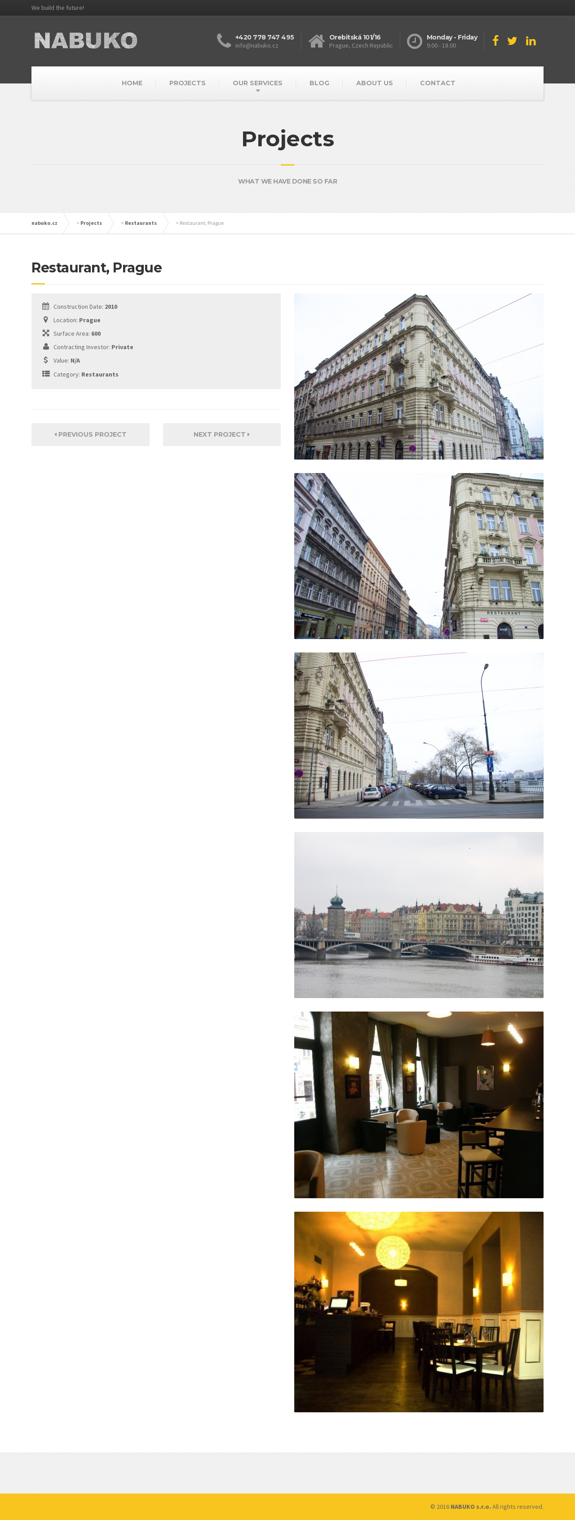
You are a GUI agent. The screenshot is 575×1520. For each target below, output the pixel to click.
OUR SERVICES (258, 83)
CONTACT (438, 83)
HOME (132, 83)
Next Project (222, 434)
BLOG (319, 83)
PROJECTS (187, 83)
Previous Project (90, 434)
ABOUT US (374, 83)
